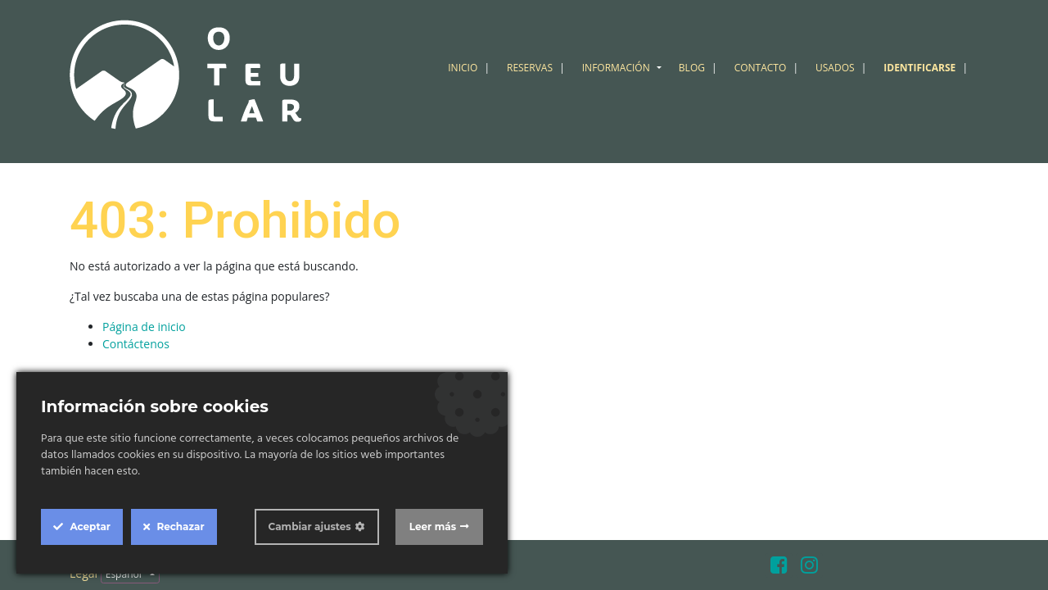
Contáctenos (135, 344)
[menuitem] (470, 68)
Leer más (432, 526)
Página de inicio (144, 326)
